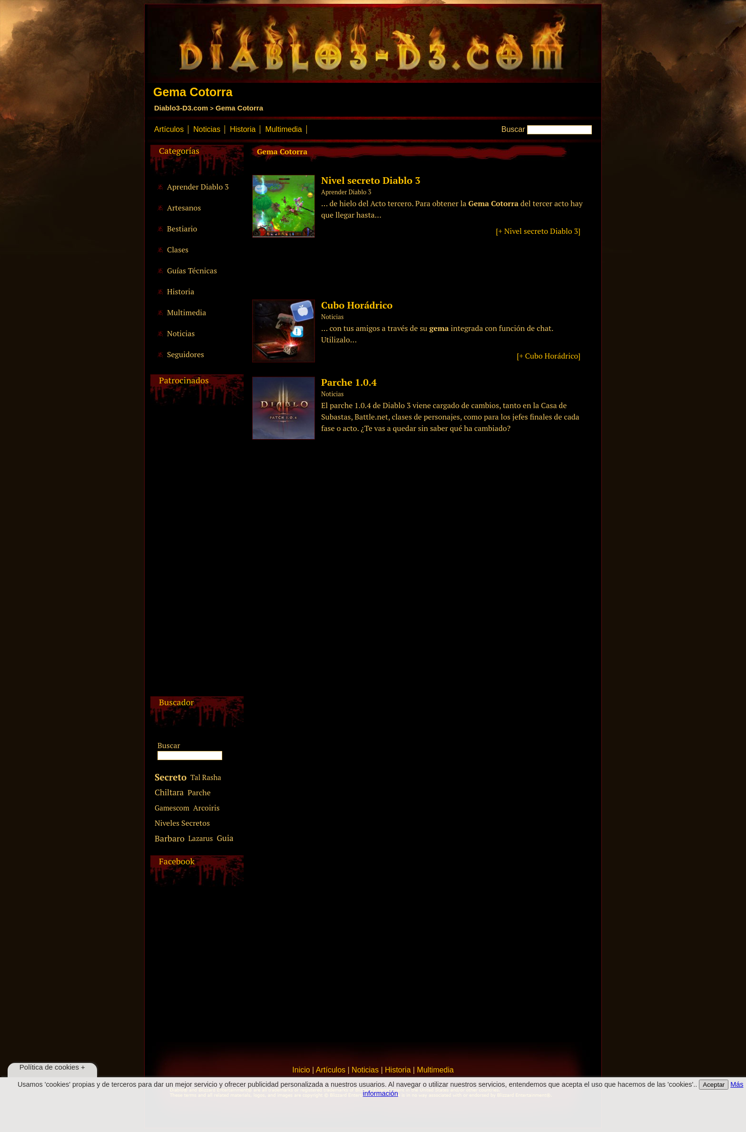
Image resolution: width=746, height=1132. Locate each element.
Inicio (301, 1070)
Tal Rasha (205, 777)
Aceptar (714, 1084)
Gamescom (172, 807)
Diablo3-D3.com (181, 108)
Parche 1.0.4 (349, 382)
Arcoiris (206, 807)
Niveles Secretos (182, 823)
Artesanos (184, 207)
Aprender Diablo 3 (198, 186)
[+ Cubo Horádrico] (548, 356)
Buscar (513, 129)
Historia (242, 129)
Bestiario (182, 228)
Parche (199, 792)
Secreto (170, 777)
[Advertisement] (195, 553)
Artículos (169, 129)
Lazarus (200, 838)
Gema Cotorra (239, 108)
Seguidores (185, 354)
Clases (177, 249)
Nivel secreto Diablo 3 (371, 180)
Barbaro (170, 838)
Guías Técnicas (192, 270)
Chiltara (169, 792)
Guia (224, 837)
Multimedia (283, 129)
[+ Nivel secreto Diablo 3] (538, 231)
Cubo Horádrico (357, 305)
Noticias (206, 129)
